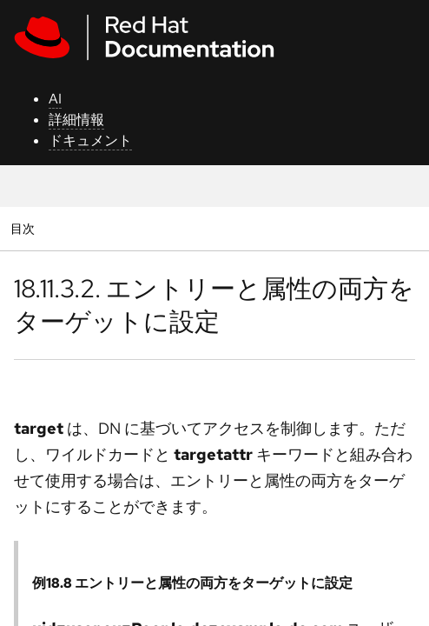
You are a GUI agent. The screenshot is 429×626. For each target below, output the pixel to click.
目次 (25, 228)
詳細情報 (76, 119)
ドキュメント (90, 140)
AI (55, 99)
